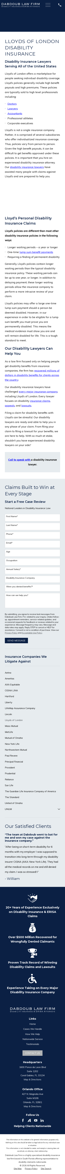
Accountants (15, 113)
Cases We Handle (32, 1028)
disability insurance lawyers (27, 167)
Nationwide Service (32, 1039)
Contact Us (32, 1053)
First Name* (12, 516)
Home (32, 1023)
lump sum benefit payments (36, 252)
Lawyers (13, 108)
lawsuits (26, 405)
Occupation (11, 560)
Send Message (16, 640)
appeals (10, 405)
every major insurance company (38, 391)
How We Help (32, 1034)
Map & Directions (32, 1079)
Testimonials (32, 1044)
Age (8, 551)
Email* (9, 543)
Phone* (9, 534)
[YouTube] (35, 1120)
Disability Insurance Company (20, 578)
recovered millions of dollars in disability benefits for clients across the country (32, 375)
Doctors (12, 103)
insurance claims (40, 400)
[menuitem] (32, 673)
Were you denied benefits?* (19, 586)
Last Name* (12, 525)
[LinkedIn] (42, 1120)
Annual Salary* (13, 569)
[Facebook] (23, 1120)
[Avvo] (29, 1120)
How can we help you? (17, 595)
